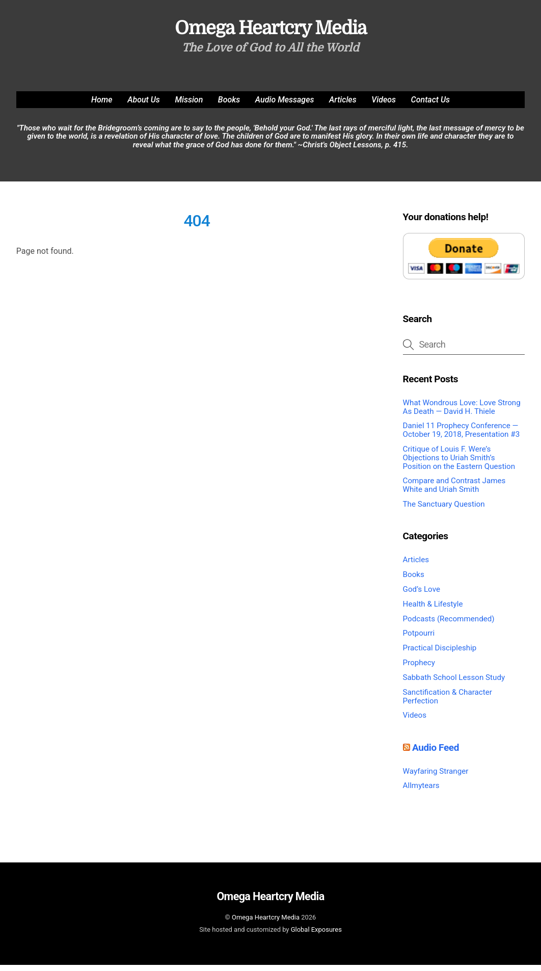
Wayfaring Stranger (436, 776)
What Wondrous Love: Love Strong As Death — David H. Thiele (462, 413)
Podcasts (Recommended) (449, 624)
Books (229, 105)
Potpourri (419, 639)
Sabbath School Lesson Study (454, 683)
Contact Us (430, 105)
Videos (383, 105)
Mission (189, 105)
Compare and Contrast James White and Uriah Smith (454, 491)
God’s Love (421, 594)
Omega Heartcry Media (266, 923)
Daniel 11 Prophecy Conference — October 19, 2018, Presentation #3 (461, 436)
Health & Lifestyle (433, 609)
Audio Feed (435, 753)
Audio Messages (284, 105)
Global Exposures (316, 935)
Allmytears (421, 791)
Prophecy (419, 668)
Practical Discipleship (440, 654)
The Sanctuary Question (444, 510)
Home (102, 105)
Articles (343, 105)
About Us (143, 105)
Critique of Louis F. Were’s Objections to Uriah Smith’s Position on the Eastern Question (459, 464)
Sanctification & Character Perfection (447, 702)
